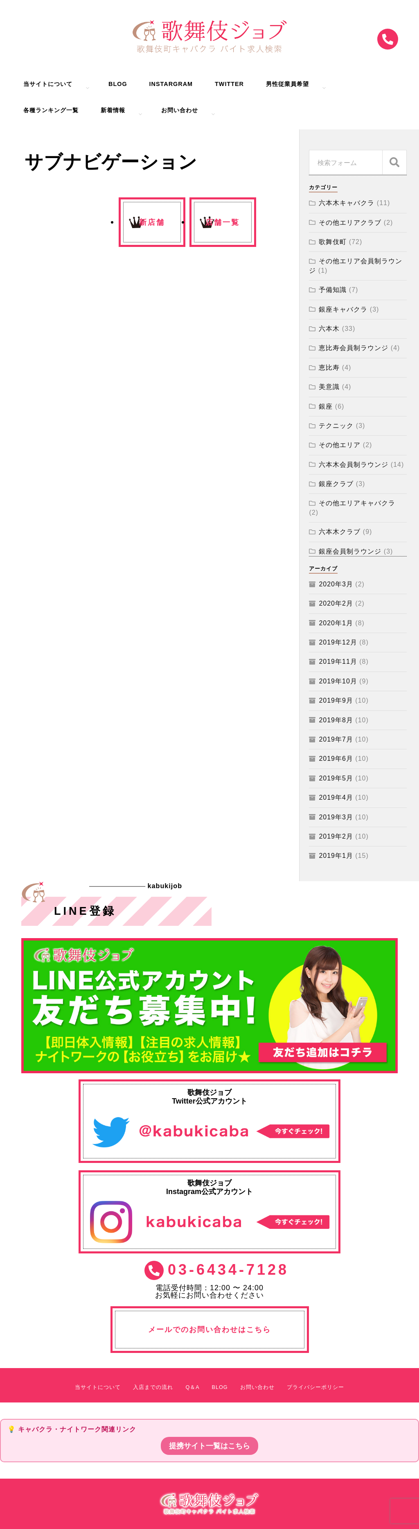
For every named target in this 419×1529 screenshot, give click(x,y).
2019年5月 (336, 778)
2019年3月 (336, 817)
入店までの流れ (153, 1387)
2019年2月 (336, 836)
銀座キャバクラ (343, 309)
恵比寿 (329, 367)
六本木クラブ (339, 531)
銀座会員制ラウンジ (350, 551)
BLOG (117, 84)
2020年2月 (336, 603)
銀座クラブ (336, 483)
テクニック (336, 425)
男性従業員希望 (287, 84)
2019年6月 (336, 758)
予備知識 (333, 289)
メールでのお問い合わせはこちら (209, 1329)
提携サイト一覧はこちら (209, 1446)
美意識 (329, 386)
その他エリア (339, 444)
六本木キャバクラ (346, 202)
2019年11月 (338, 661)
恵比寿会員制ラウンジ (353, 347)
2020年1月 (336, 623)
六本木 (329, 328)
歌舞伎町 (333, 241)
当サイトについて (47, 84)
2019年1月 (336, 855)
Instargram (171, 84)
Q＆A (192, 1387)
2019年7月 (336, 739)
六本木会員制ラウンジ (353, 464)
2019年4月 (336, 797)
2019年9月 (336, 700)
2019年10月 (338, 681)
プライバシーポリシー (315, 1387)
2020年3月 (336, 584)
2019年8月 (336, 720)
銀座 (326, 406)
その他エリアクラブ (350, 222)
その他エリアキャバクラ (357, 503)
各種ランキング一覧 (51, 110)
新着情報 (113, 110)
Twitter (229, 84)
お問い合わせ (179, 110)
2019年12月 (338, 642)
